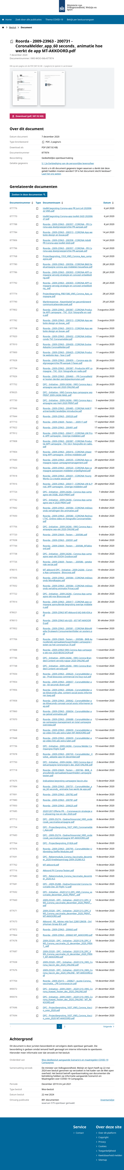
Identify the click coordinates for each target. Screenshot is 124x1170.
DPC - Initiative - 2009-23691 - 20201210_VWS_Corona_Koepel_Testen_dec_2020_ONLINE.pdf (68, 990)
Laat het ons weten (51, 173)
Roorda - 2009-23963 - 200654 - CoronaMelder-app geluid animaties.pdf (67, 713)
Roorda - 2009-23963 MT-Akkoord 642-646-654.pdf (67, 614)
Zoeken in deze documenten (28, 194)
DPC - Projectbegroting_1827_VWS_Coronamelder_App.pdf (68, 828)
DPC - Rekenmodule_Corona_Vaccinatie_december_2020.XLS (67, 877)
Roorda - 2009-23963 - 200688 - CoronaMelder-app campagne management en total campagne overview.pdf (67, 722)
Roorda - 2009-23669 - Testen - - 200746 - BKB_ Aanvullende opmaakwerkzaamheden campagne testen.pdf (67, 773)
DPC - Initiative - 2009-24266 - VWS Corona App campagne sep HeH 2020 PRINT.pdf (67, 402)
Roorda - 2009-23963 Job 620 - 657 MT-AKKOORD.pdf (67, 622)
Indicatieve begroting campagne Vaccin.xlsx (65, 780)
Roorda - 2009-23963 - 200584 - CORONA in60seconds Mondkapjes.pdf (68, 579)
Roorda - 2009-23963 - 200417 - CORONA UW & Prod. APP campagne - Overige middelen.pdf (68, 485)
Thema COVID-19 (54, 19)
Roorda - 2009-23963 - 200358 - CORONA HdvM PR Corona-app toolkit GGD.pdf (67, 241)
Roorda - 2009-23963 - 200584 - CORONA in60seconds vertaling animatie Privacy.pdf (68, 587)
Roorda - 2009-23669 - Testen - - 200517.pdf (65, 421)
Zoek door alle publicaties (29, 19)
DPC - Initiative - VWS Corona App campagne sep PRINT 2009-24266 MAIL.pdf (67, 394)
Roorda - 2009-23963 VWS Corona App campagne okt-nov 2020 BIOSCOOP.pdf (67, 651)
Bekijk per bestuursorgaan (80, 19)
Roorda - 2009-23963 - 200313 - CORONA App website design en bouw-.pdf (68, 330)
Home (7, 19)
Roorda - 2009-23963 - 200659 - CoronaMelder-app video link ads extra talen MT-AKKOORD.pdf (67, 731)
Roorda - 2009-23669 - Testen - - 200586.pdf (65, 534)
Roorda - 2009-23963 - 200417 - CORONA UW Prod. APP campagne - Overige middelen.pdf (68, 434)
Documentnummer (22, 202)
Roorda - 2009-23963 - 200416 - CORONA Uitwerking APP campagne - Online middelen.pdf (67, 453)
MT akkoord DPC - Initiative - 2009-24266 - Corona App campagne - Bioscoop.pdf (67, 571)
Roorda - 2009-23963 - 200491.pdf (60, 427)
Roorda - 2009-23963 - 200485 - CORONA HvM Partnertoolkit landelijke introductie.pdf (67, 410)
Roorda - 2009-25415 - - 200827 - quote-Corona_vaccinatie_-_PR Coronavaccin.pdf (67, 982)
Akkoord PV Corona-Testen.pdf (58, 870)
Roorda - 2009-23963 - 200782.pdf (60, 794)
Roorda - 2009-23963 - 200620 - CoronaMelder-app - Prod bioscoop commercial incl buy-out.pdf (67, 675)
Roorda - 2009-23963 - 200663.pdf (60, 929)
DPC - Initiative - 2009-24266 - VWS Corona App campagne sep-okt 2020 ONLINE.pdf (67, 386)
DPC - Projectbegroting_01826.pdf (60, 843)
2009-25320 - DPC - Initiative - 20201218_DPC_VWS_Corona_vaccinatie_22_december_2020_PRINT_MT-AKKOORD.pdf (67, 954)
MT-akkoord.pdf (51, 864)
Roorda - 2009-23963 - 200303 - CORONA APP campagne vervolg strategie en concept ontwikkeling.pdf (67, 275)
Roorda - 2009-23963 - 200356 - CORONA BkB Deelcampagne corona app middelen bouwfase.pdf (67, 265)
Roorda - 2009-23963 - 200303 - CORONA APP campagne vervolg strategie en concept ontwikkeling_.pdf (67, 285)
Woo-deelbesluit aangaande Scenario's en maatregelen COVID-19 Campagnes (75, 1061)
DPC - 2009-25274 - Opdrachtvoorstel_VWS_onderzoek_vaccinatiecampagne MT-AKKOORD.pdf (67, 836)
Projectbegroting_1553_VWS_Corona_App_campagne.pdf (67, 257)
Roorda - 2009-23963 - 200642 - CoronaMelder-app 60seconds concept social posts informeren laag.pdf (68, 703)
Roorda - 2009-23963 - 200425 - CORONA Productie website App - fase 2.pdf (67, 354)
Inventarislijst (107, 1099)
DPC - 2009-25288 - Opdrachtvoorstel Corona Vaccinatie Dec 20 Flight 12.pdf (67, 885)
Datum (108, 202)
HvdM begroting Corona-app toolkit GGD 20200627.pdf (68, 217)
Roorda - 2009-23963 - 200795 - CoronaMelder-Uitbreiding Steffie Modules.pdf (67, 850)
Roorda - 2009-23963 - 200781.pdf (60, 800)
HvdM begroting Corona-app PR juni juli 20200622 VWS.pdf (67, 209)
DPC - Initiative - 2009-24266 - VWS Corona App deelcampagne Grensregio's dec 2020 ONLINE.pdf (68, 763)
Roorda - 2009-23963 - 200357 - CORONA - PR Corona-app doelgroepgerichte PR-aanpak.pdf (67, 225)
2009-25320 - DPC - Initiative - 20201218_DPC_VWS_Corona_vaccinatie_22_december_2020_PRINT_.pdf (67, 943)
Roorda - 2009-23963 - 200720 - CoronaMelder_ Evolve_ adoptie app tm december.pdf (68, 755)
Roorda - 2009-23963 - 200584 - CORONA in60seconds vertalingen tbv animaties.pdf (68, 509)
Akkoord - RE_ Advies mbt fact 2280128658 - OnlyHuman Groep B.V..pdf (67, 923)
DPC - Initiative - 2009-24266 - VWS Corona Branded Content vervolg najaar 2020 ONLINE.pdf (67, 659)
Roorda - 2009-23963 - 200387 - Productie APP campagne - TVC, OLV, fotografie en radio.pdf (67, 370)
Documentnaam (53, 202)
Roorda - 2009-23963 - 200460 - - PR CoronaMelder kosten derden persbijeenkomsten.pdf (67, 378)
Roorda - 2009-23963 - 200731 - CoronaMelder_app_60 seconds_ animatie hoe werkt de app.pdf (67, 788)
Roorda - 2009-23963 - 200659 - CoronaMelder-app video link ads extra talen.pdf (67, 739)
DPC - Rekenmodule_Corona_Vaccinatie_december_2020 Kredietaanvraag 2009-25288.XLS (67, 858)
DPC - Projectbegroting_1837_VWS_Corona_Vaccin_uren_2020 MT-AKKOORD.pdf (67, 1017)
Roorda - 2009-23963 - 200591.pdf (60, 540)
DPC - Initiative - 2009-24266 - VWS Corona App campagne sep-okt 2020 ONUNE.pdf (67, 528)
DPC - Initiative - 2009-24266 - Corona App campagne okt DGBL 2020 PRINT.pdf (67, 493)
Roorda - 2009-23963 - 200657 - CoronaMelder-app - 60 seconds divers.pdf (67, 683)
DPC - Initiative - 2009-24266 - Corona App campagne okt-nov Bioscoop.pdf (67, 595)
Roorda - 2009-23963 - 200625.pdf (60, 805)
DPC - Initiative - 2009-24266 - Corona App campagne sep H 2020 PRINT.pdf (67, 501)
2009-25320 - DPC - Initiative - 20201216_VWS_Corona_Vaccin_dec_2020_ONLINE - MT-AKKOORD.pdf (68, 973)
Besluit (13, 27)
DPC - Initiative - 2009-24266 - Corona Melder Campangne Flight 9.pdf (67, 747)
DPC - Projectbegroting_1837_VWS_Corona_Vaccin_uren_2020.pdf (67, 1009)
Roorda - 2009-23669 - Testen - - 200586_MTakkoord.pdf (67, 547)
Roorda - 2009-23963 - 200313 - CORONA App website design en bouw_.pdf (68, 322)
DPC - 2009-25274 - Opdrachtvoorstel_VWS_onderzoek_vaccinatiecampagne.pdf (67, 820)
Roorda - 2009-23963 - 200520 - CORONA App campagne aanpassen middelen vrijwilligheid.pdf (67, 469)
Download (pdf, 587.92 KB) (28, 116)
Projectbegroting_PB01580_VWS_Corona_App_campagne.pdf (67, 295)
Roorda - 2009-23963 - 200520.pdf (60, 416)
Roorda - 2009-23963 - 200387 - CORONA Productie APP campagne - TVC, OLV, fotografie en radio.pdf (67, 312)
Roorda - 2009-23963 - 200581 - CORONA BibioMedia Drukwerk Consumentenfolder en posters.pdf (67, 631)
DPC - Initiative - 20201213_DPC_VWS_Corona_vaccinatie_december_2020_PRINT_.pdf (67, 893)
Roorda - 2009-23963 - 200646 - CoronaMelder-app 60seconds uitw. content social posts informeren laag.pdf (67, 692)
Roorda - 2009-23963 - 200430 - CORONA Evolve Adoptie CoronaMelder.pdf (67, 346)
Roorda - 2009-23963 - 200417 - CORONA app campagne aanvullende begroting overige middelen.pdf (67, 604)
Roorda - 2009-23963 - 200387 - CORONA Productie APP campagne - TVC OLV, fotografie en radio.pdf (68, 444)
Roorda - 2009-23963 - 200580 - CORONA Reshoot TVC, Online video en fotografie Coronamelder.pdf (68, 518)
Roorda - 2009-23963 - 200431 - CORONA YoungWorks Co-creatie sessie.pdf (67, 477)
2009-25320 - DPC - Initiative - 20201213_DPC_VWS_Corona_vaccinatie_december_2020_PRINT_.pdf (67, 903)
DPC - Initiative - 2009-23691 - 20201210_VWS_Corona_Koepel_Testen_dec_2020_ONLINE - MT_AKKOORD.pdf (68, 999)
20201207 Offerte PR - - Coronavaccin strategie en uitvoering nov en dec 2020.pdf (67, 812)
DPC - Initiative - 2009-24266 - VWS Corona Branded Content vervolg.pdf (67, 667)
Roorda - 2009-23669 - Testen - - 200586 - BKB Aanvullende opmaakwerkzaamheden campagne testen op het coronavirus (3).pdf (67, 642)
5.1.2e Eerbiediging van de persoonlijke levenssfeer (68, 163)
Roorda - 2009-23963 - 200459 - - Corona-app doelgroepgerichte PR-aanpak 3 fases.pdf (67, 362)
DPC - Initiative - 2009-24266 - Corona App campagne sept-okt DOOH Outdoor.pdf (67, 555)
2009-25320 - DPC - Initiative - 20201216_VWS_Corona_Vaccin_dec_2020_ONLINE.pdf (68, 963)
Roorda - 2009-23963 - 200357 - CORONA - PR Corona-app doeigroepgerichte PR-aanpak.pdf (67, 249)
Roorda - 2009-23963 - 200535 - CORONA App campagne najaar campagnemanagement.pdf (67, 461)
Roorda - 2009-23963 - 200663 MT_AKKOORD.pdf (67, 935)
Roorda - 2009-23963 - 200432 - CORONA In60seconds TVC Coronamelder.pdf (67, 338)
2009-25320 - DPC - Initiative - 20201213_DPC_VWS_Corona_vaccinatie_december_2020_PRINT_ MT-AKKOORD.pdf (67, 913)
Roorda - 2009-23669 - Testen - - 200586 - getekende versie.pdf (67, 563)
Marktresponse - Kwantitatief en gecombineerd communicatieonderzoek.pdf (67, 303)
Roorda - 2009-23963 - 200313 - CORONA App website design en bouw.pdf (68, 233)
